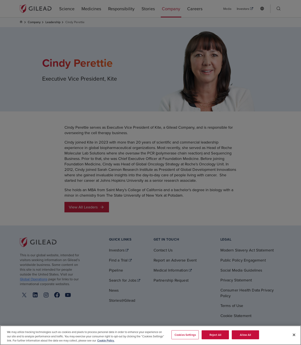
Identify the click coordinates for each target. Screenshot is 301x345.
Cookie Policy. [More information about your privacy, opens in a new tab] (105, 340)
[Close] (294, 335)
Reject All (215, 335)
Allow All (245, 335)
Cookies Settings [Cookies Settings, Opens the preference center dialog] (185, 335)
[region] (150, 335)
